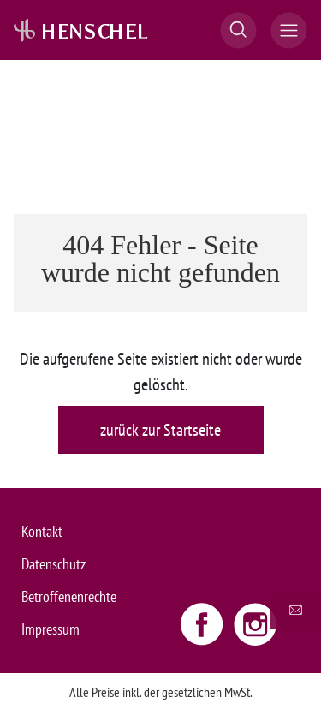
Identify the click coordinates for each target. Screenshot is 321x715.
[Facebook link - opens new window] (204, 623)
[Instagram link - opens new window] (255, 623)
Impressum (50, 629)
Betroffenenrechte (68, 596)
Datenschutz (53, 564)
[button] (238, 30)
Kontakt (41, 531)
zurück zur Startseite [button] (160, 430)
